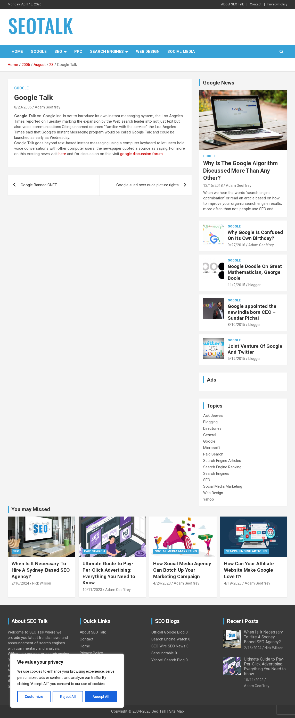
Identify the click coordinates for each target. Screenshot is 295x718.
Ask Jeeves (213, 415)
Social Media (181, 51)
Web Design (148, 51)
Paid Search (213, 454)
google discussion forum (141, 153)
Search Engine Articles (222, 460)
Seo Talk (159, 711)
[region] (67, 681)
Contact (255, 4)
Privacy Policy (277, 4)
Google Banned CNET (39, 185)
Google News (218, 83)
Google (39, 51)
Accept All (101, 697)
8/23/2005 (23, 107)
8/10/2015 (236, 325)
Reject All (68, 697)
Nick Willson (41, 583)
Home (17, 51)
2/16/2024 (20, 583)
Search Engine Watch (169, 639)
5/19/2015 (236, 359)
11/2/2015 (236, 285)
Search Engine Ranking (222, 467)
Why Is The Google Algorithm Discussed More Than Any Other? (240, 170)
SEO (58, 51)
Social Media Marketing (222, 486)
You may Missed (30, 509)
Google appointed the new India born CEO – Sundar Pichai (252, 312)
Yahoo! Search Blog (168, 660)
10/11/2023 (92, 590)
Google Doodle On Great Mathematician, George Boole (255, 272)
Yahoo (208, 499)
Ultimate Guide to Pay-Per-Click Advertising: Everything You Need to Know (109, 573)
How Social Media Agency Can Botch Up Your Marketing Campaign (182, 570)
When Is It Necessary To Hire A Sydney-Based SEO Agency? (41, 570)
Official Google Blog (168, 632)
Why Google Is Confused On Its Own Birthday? (255, 235)
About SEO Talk (232, 4)
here (62, 153)
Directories (212, 428)
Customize (34, 697)
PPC (78, 51)
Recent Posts (243, 621)
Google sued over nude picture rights (147, 185)
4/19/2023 (233, 583)
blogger (254, 285)
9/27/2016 (236, 245)
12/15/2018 (213, 185)
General (209, 435)
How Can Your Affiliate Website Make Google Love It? (249, 570)
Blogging (210, 422)
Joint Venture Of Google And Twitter (255, 349)
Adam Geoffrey (47, 107)
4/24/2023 (162, 583)
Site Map (176, 711)
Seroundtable (162, 653)
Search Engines (107, 51)
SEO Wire (159, 646)
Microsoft (211, 447)
